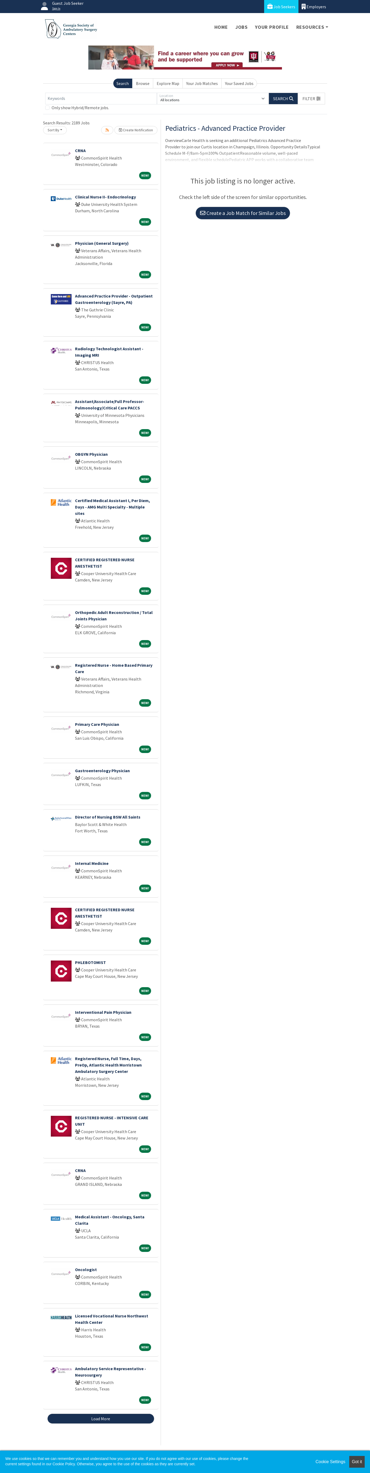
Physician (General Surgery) (102, 243)
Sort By (53, 130)
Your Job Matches (202, 83)
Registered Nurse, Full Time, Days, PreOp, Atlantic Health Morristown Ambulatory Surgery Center (108, 1065)
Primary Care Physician (97, 724)
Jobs (241, 27)
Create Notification (136, 130)
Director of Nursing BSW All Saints (107, 817)
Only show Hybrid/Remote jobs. (80, 107)
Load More (100, 1418)
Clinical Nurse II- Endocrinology (105, 197)
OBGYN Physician (91, 454)
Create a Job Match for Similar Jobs (243, 213)
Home (221, 27)
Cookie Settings (330, 1461)
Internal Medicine (92, 863)
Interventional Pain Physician (103, 1012)
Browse (142, 83)
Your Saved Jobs (239, 83)
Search (123, 83)
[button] (311, 98)
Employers (314, 6)
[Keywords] (101, 98)
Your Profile (272, 27)
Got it (357, 1461)
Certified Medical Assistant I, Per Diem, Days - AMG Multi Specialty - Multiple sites (112, 507)
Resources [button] (310, 27)
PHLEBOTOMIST (90, 962)
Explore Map (168, 83)
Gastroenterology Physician (102, 770)
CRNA (80, 150)
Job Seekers (281, 6)
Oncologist (86, 1269)
